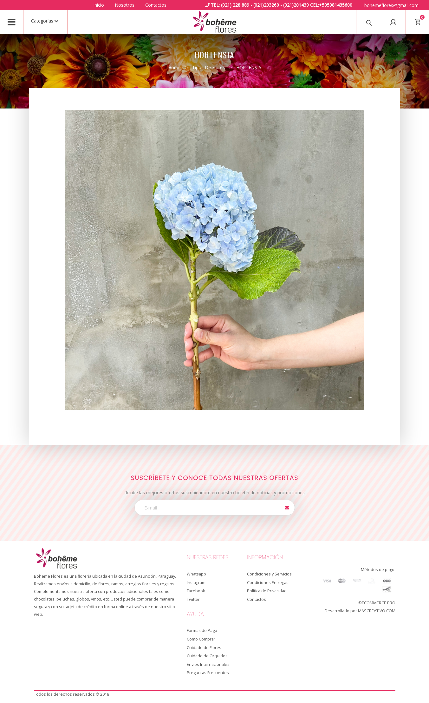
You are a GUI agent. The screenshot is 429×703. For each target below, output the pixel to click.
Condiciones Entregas (268, 582)
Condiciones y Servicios (269, 574)
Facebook (196, 591)
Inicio (98, 5)
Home (174, 67)
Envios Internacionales (208, 664)
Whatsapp (196, 574)
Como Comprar (201, 639)
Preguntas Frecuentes (208, 672)
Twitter (193, 599)
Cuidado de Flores (204, 647)
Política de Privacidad (267, 591)
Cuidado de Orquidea (207, 656)
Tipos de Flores (208, 67)
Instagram (196, 582)
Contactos (155, 5)
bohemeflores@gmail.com (391, 5)
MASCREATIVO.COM (376, 611)
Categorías (44, 21)
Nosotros (124, 5)
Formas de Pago (202, 630)
